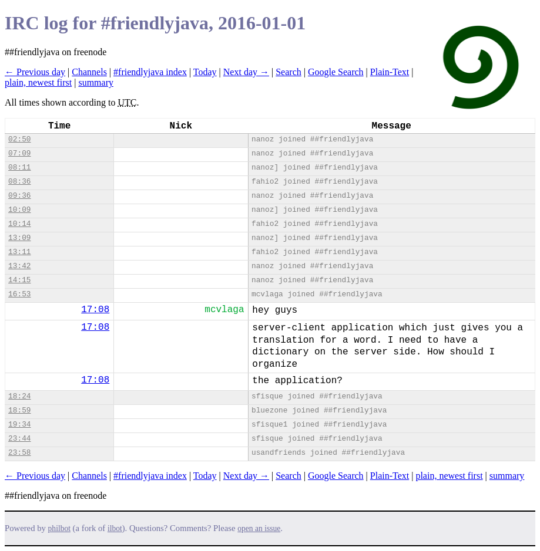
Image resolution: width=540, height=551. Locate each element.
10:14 (19, 223)
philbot (59, 528)
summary (95, 82)
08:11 (19, 167)
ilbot (115, 528)
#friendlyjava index (150, 72)
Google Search (336, 72)
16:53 (19, 294)
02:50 (19, 139)
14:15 (19, 280)
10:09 (19, 209)
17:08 (95, 310)
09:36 (19, 195)
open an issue (258, 528)
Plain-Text (389, 72)
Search (288, 72)
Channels (89, 72)
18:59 (19, 410)
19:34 (19, 424)
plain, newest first (38, 82)
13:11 (19, 252)
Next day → (246, 72)
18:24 (19, 396)
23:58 (19, 452)
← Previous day (35, 72)
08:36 (19, 181)
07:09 (19, 153)
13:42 (19, 266)
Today (205, 72)
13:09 (19, 238)
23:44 (19, 438)
